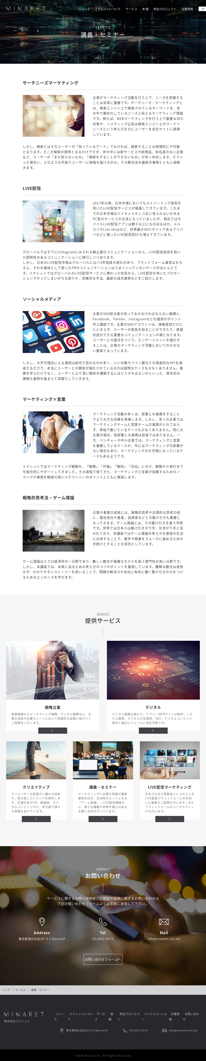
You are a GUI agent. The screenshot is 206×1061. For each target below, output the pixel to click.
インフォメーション (156, 1018)
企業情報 (186, 9)
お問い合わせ (194, 1018)
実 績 (141, 9)
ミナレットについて (102, 9)
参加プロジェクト (162, 9)
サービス (127, 9)
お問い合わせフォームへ (103, 961)
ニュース (77, 9)
